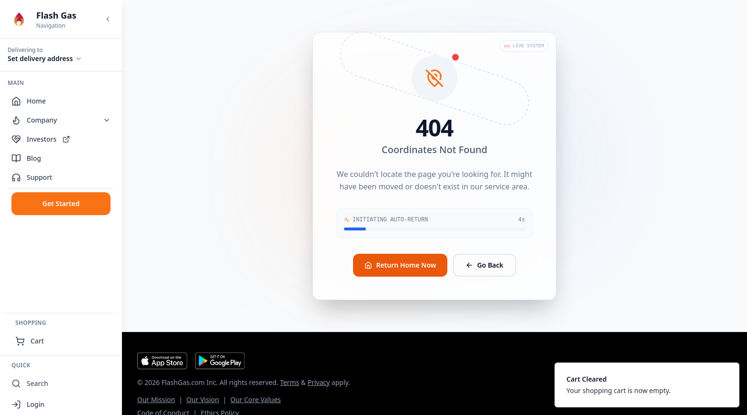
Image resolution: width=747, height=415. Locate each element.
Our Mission (156, 399)
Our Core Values (255, 399)
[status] (647, 385)
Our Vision (202, 399)
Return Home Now (400, 265)
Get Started (61, 203)
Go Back (484, 265)
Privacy (318, 382)
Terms (289, 382)
